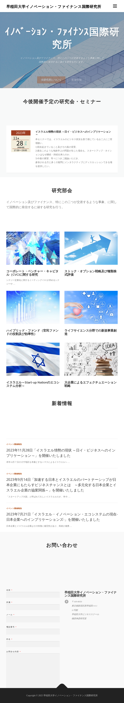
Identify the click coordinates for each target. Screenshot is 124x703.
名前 (9, 635)
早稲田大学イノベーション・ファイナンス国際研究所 (53, 6)
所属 (9, 647)
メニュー (115, 6)
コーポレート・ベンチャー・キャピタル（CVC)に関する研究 (32, 294)
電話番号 (11, 672)
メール (10, 660)
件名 (9, 684)
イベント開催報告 (14, 484)
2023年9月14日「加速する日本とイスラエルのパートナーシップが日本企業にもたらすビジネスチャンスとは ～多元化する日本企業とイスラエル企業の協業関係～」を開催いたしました (61, 524)
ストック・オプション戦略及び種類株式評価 (90, 294)
